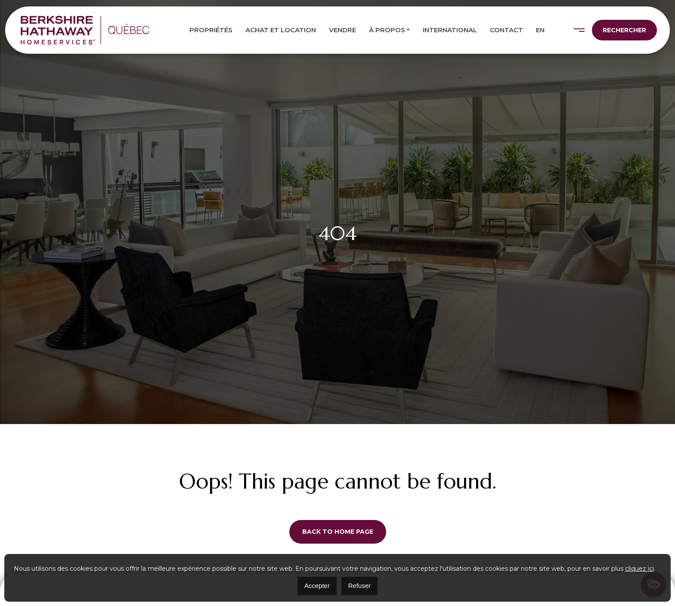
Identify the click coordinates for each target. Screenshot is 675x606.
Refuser (359, 585)
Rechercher (624, 30)
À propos (387, 30)
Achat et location (280, 30)
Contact (506, 30)
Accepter (317, 585)
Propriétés (210, 30)
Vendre (342, 30)
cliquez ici (639, 568)
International (450, 30)
